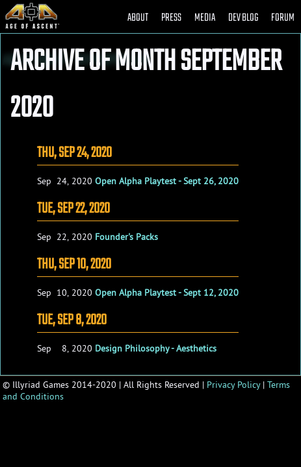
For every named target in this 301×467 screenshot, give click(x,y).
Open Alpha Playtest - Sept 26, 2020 (167, 181)
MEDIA (204, 18)
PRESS (171, 18)
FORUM (282, 18)
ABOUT (137, 18)
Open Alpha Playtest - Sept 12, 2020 (167, 292)
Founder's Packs (126, 237)
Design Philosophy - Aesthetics (155, 348)
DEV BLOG (243, 18)
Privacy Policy (233, 384)
